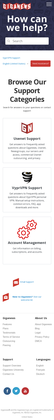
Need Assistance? (40, 63)
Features (7, 324)
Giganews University (13, 370)
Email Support (27, 281)
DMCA (38, 341)
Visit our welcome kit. (27, 298)
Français (40, 370)
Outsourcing (9, 341)
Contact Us (8, 374)
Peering (7, 345)
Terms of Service (11, 337)
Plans (5, 328)
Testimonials (9, 332)
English (40, 365)
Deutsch (40, 374)
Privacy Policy (42, 337)
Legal (38, 332)
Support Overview (12, 365)
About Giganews (43, 324)
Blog (37, 328)
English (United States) (14, 63)
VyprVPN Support (11, 57)
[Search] (27, 41)
